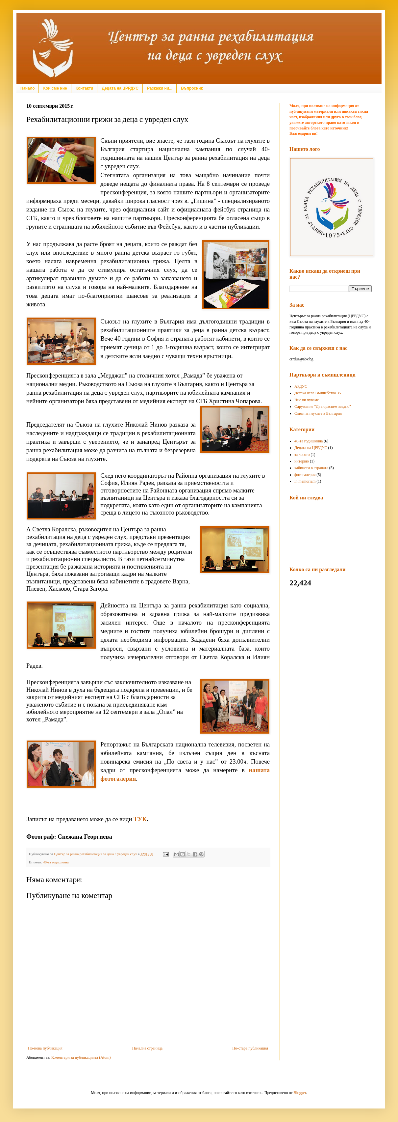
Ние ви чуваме (306, 400)
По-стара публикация (250, 1048)
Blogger (300, 1092)
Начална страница (147, 1048)
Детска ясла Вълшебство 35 (317, 393)
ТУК (140, 819)
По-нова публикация (45, 1048)
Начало (27, 88)
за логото (302, 454)
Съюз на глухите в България (318, 413)
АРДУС (300, 386)
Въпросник (192, 88)
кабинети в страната (311, 467)
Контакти (84, 88)
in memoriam (304, 481)
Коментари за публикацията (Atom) (81, 1057)
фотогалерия (304, 474)
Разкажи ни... (159, 88)
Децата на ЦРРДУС (120, 88)
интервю (301, 461)
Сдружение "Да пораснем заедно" (322, 406)
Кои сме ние (55, 88)
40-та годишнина (56, 862)
